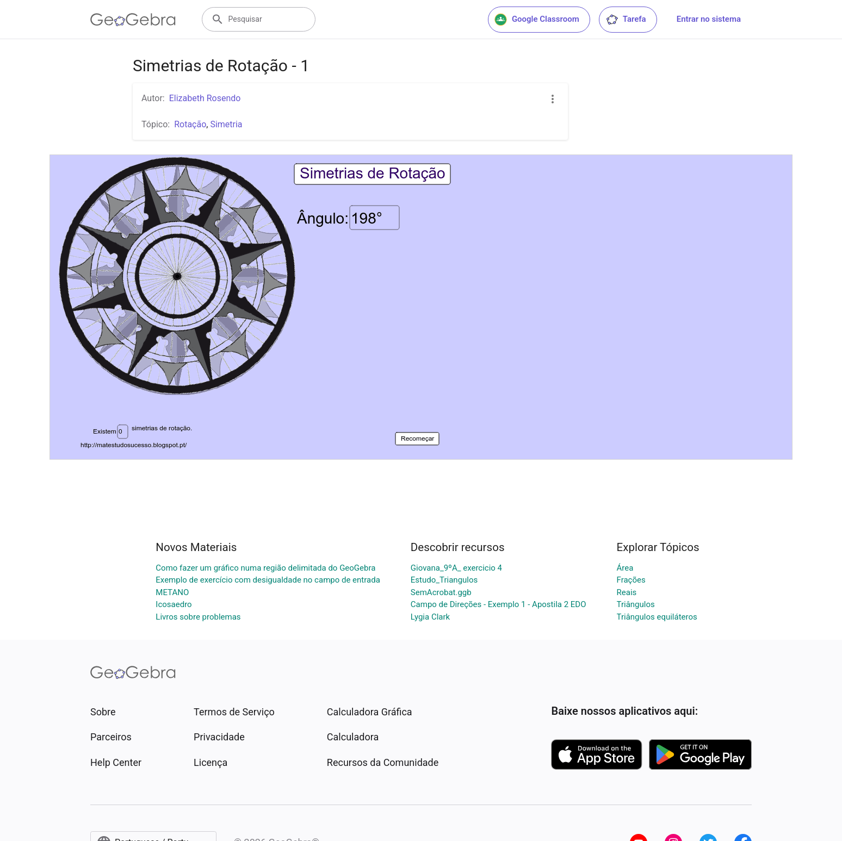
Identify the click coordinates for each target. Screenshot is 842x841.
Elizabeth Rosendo (205, 98)
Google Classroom (536, 19)
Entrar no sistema (709, 19)
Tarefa (625, 19)
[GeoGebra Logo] (133, 19)
